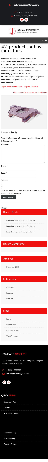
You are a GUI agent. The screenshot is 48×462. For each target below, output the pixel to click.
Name (4, 169)
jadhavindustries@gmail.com (26, 5)
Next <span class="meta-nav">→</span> (30, 92)
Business (10, 290)
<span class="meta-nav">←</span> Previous (19, 87)
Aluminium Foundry (11, 416)
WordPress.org (12, 339)
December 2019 (12, 270)
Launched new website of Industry (20, 223)
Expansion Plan (10, 405)
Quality (7, 411)
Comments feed (12, 333)
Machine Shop (9, 441)
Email (4, 176)
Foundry (9, 296)
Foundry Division (10, 447)
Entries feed (11, 328)
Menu (44, 40)
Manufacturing (10, 436)
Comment (5, 144)
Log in (8, 322)
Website (4, 183)
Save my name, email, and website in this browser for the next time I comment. (23, 195)
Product (9, 302)
